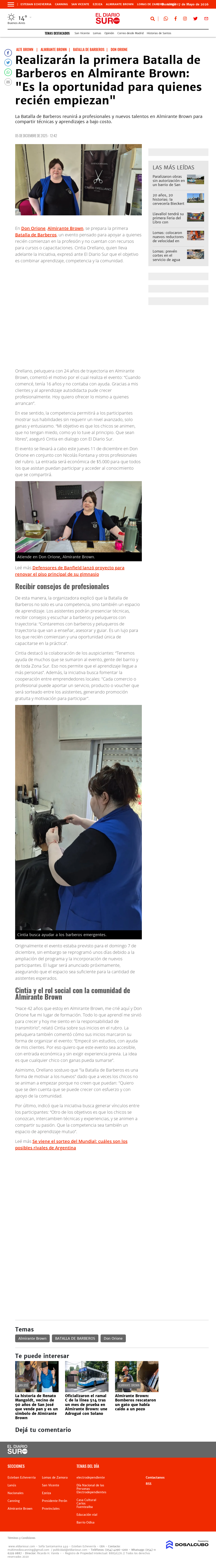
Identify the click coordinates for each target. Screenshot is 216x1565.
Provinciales (51, 1509)
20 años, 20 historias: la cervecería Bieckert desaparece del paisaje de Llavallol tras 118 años (169, 205)
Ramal (72, 1385)
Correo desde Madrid (130, 33)
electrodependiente (91, 1477)
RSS (148, 1484)
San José (23, 1385)
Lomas (97, 33)
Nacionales (16, 1493)
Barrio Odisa (85, 1522)
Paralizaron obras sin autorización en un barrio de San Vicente (169, 182)
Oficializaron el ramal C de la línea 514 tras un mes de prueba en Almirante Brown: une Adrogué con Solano (86, 1404)
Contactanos (155, 1477)
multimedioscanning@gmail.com (28, 1549)
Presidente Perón (54, 1501)
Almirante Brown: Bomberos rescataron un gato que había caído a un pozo (135, 1402)
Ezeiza (97, 4)
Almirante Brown (120, 4)
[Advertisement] (112, 1184)
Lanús (12, 1485)
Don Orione (33, 228)
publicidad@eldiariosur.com (70, 1549)
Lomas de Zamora (150, 4)
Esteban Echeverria (36, 4)
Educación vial (87, 1515)
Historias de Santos (159, 33)
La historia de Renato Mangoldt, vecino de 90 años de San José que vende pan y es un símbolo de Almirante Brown (36, 1406)
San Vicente (80, 4)
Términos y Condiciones (21, 1538)
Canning (61, 4)
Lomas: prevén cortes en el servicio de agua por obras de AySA (168, 257)
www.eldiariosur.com (21, 1546)
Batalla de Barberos (36, 235)
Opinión (109, 33)
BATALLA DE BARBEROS (75, 1338)
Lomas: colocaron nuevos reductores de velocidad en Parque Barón (168, 239)
